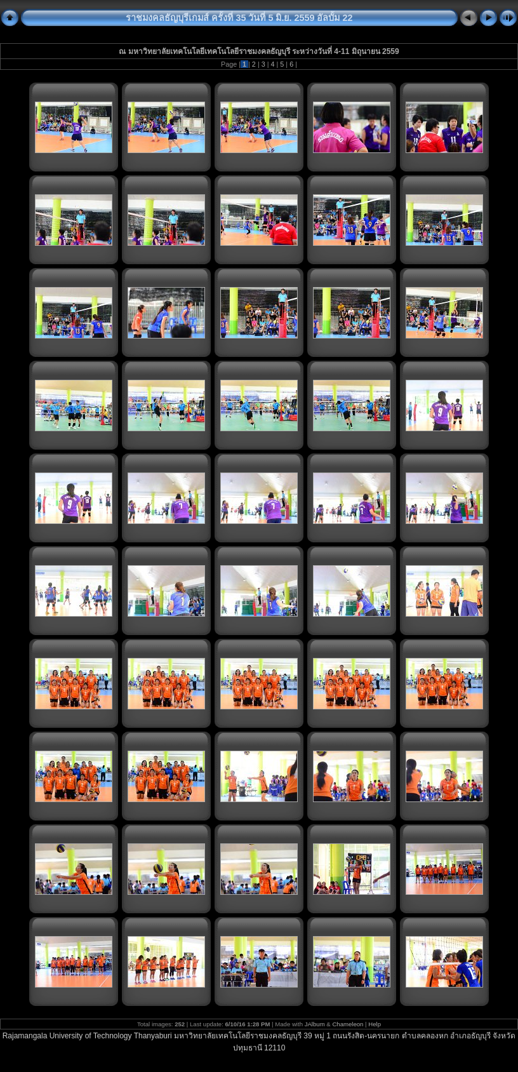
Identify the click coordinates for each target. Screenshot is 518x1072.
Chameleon (347, 1024)
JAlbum (315, 1024)
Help (374, 1024)
